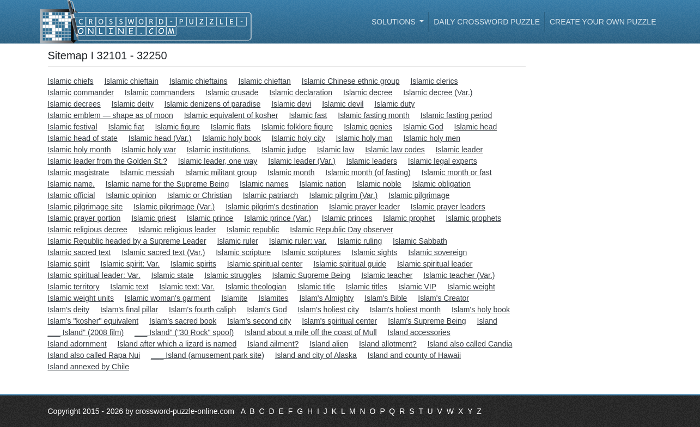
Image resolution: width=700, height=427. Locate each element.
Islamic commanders (159, 92)
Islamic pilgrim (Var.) (343, 195)
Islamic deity (133, 104)
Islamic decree (367, 92)
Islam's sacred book (182, 321)
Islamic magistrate (78, 172)
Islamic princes (347, 218)
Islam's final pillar (129, 309)
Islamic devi (291, 104)
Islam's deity (69, 309)
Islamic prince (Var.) (277, 218)
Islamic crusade (231, 92)
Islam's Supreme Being (427, 321)
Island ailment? (273, 343)
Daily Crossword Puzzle (487, 21)
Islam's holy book (481, 309)
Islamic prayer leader (364, 206)
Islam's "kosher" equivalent (93, 321)
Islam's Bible (385, 298)
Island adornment (77, 343)
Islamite (234, 298)
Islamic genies (368, 126)
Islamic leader (459, 149)
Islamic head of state (83, 138)
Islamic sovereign (437, 252)
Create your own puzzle (603, 21)
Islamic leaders (371, 161)
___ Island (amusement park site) (207, 355)
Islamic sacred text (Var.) (163, 252)
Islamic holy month (79, 149)
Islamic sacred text (79, 252)
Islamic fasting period (456, 115)
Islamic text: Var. (187, 286)
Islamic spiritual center (265, 263)
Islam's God (267, 309)
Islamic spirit (69, 263)
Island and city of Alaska (316, 355)
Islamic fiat (126, 126)
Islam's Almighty (326, 298)
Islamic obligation (441, 184)
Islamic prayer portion (84, 218)
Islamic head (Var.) (160, 138)
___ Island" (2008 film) (86, 332)
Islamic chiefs (71, 81)
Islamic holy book (231, 138)
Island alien (328, 343)
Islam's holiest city (328, 309)
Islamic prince (210, 218)
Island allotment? (388, 343)
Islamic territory (74, 286)
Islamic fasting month (374, 115)
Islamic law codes (395, 149)
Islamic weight (471, 286)
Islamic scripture (243, 252)
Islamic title (316, 286)
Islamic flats (231, 126)
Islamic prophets (473, 218)
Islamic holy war (148, 149)
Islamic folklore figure (297, 126)
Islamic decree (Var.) (437, 92)
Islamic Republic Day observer (341, 229)
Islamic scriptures (311, 252)
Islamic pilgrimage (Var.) (174, 206)
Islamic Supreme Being (311, 275)
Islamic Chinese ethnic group (351, 81)
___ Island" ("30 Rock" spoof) (184, 332)
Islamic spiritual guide (349, 263)
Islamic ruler (237, 241)
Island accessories (419, 332)
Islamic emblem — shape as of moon (110, 115)
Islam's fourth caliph (202, 309)
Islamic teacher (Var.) (459, 275)
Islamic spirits (193, 263)
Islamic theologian (256, 286)
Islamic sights (374, 252)
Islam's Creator (443, 298)
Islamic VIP (417, 286)
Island (487, 321)
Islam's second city (259, 321)
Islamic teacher (386, 275)
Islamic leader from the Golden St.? (107, 161)
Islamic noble (379, 184)
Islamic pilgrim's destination (272, 206)
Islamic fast (308, 115)
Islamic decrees (74, 104)
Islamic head (475, 126)
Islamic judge (283, 149)
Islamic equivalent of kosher (231, 115)
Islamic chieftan (264, 81)
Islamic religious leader (177, 229)
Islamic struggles (232, 275)
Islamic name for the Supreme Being (167, 184)
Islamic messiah (147, 172)
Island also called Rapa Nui (94, 355)
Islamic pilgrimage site (85, 206)
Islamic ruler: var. (298, 241)
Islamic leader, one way (218, 161)
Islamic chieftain (131, 81)
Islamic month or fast (457, 172)
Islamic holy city (298, 138)
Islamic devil (342, 104)
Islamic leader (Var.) (301, 161)
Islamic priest (153, 218)
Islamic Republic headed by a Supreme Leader (127, 241)
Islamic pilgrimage (418, 195)
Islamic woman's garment (168, 298)
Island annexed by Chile (88, 366)
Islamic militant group (221, 172)
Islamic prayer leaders (448, 206)
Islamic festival (73, 126)
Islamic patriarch (271, 195)
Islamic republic (253, 229)
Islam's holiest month (405, 309)
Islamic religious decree (87, 229)
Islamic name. (71, 184)
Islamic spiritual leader (435, 263)
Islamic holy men (432, 138)
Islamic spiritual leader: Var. (94, 275)
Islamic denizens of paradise (213, 104)
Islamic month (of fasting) (367, 172)
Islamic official (71, 195)
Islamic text (129, 286)
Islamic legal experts (442, 161)
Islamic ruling (360, 241)
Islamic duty (394, 104)
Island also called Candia (470, 343)
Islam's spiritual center (339, 321)
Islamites (273, 298)
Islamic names (264, 184)
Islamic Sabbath (420, 241)
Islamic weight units (81, 298)
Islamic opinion (131, 195)
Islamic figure (177, 126)
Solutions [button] (395, 21)
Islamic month (290, 172)
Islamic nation (322, 184)
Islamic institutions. (219, 149)
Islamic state (172, 275)
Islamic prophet (409, 218)
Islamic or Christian (199, 195)
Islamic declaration (300, 92)
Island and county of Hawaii (414, 355)
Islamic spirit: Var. (130, 263)
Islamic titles (366, 286)
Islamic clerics (434, 81)
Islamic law (335, 149)
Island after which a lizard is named (177, 343)
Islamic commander (81, 92)
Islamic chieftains (198, 81)
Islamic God (423, 126)
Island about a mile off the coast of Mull (311, 332)
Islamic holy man (364, 138)
